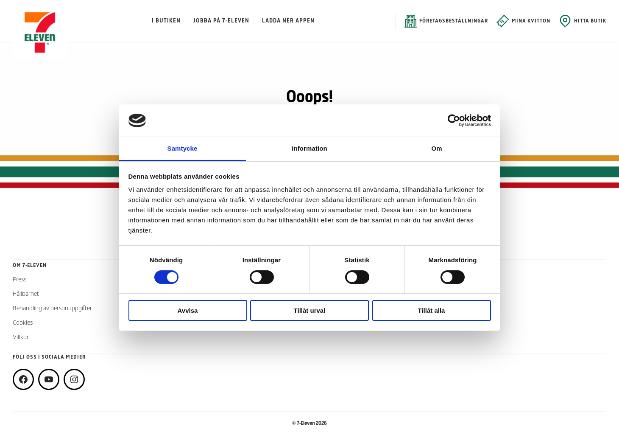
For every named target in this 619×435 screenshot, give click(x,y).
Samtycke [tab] (182, 148)
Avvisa (188, 310)
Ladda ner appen (288, 21)
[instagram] (74, 379)
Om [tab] (436, 148)
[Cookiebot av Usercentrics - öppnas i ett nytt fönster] (454, 120)
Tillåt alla (431, 310)
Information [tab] (309, 148)
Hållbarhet (26, 294)
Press (19, 280)
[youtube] (48, 379)
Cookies (23, 323)
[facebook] (23, 379)
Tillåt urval (310, 310)
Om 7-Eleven (30, 265)
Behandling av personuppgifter (52, 309)
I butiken (166, 21)
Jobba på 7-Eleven (221, 21)
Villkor (21, 337)
